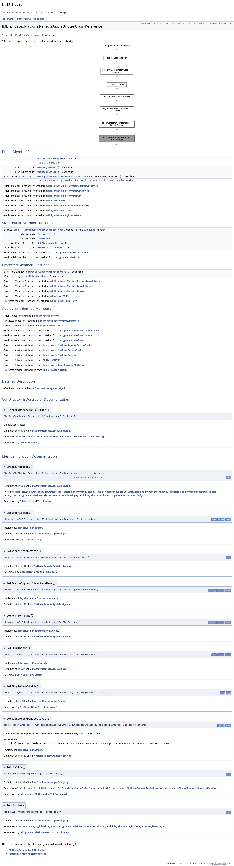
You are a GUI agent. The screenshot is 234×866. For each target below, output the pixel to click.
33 (23, 701)
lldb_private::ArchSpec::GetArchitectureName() (43, 491)
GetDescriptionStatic (51, 247)
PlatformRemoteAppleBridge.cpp (51, 430)
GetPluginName (46, 167)
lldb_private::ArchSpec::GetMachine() (118, 491)
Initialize (44, 234)
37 (23, 668)
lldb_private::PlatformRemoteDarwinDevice (73, 185)
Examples (63, 12)
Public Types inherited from (30, 315)
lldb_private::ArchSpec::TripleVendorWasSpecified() (114, 495)
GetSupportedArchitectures (54, 176)
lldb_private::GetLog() (83, 491)
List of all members (225, 23)
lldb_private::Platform (60, 210)
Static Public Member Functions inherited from (45, 252)
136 (24, 565)
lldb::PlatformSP (24, 229)
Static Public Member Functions (177, 23)
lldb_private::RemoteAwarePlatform (68, 205)
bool (62, 229)
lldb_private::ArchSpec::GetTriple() (159, 491)
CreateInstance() (29, 442)
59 (23, 485)
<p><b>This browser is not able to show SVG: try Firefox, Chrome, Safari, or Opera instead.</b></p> (117, 93)
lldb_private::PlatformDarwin (64, 195)
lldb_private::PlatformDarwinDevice (68, 190)
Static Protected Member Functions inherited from (50, 330)
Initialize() (25, 501)
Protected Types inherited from (40, 320)
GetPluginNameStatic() (29, 674)
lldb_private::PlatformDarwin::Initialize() (135, 788)
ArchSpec (27, 176)
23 (21, 388)
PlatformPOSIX (56, 200)
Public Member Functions (151, 23)
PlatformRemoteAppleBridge (30, 19)
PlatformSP (10, 473)
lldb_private (7, 19)
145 (24, 604)
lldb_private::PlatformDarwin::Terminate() (81, 826)
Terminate (43, 238)
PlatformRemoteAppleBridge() (61, 495)
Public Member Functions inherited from (50, 185)
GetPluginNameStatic (50, 243)
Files (51, 12)
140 (24, 755)
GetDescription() (29, 571)
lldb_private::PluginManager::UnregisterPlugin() (138, 826)
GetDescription (47, 171)
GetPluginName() (29, 707)
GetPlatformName (36, 276)
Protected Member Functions (204, 23)
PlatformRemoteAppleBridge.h (34, 35)
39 (23, 533)
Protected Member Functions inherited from (52, 281)
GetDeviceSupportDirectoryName (46, 271)
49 (23, 820)
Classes (40, 12)
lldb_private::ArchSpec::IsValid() (198, 491)
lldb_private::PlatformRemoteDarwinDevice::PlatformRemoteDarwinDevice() (60, 436)
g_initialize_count (46, 788)
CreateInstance (47, 229)
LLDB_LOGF (10, 495)
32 (23, 430)
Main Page (8, 12)
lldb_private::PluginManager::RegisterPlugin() (190, 788)
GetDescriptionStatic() (29, 539)
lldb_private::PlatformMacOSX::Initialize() (43, 794)
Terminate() (44, 501)
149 (24, 636)
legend (117, 145)
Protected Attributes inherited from (47, 345)
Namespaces (23, 12)
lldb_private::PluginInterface (64, 215)
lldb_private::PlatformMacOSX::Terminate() (44, 832)
